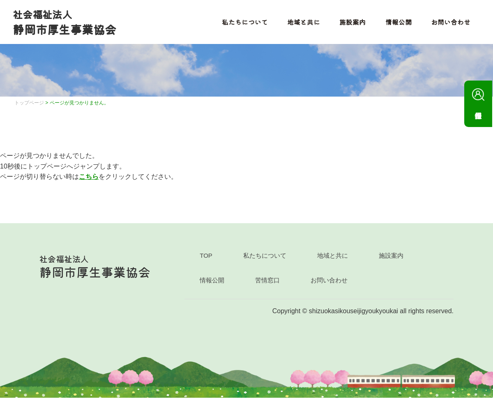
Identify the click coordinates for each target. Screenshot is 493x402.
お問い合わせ (447, 24)
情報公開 (394, 24)
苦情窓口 (267, 284)
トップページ (29, 107)
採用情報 (478, 97)
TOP (206, 259)
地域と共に (299, 24)
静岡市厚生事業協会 (68, 24)
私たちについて (240, 24)
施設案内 (348, 24)
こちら (89, 180)
